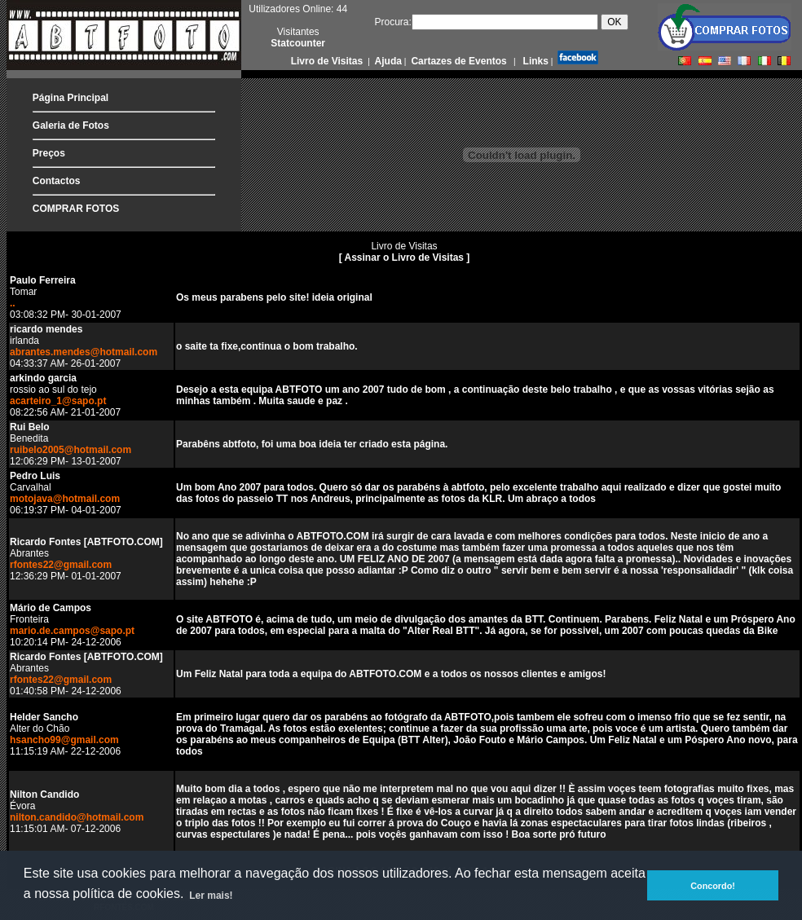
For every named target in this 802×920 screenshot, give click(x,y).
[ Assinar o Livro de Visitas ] (404, 257)
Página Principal (70, 97)
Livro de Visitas (328, 61)
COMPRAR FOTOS (76, 208)
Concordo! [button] (712, 886)
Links (534, 61)
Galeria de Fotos (71, 125)
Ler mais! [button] (210, 895)
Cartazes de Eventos (457, 61)
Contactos (57, 181)
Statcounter (298, 43)
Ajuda (387, 61)
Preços (49, 153)
